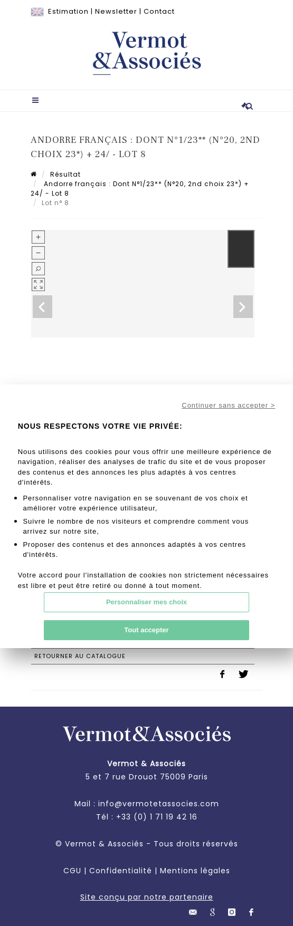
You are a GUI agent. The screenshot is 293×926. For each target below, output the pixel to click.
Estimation (68, 11)
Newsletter (116, 11)
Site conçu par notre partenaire (146, 897)
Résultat (65, 174)
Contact (159, 11)
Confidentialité (120, 870)
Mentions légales (195, 870)
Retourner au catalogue (80, 656)
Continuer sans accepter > (228, 405)
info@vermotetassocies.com (158, 803)
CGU (72, 870)
